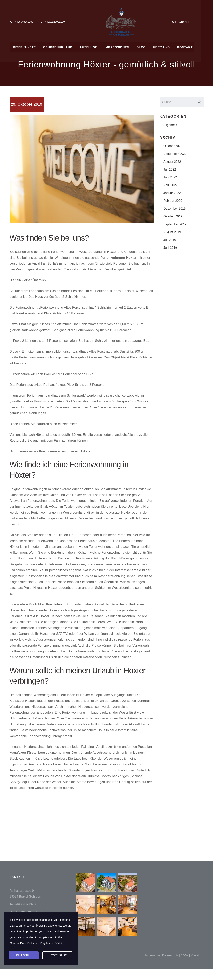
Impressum (152, 955)
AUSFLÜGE (94, 46)
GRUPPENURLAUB (62, 46)
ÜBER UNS (168, 46)
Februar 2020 (172, 200)
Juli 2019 (169, 240)
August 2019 (172, 232)
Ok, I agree (23, 955)
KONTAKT (192, 46)
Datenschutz (170, 955)
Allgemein (170, 125)
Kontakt (196, 955)
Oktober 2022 (172, 146)
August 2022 (172, 161)
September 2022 (174, 153)
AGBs (184, 955)
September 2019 (174, 224)
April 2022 (170, 185)
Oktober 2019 (172, 216)
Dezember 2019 (174, 208)
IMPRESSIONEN (122, 46)
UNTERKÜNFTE (28, 46)
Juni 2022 (170, 177)
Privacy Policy (57, 955)
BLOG (147, 46)
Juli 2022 (169, 169)
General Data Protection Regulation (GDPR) (36, 943)
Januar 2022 (172, 193)
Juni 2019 (170, 247)
